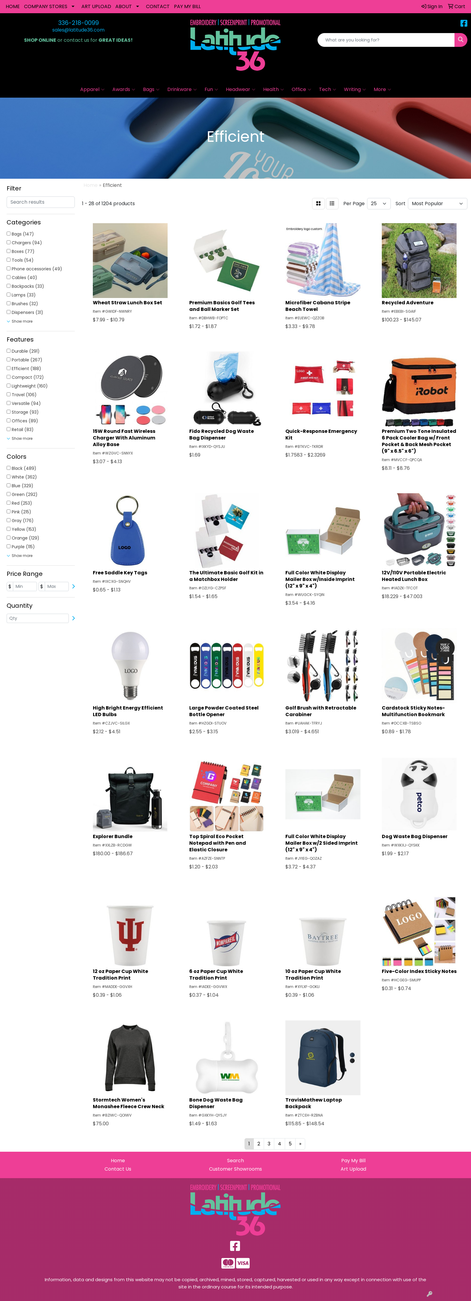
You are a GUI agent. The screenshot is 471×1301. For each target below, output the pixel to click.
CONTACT (158, 6)
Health (273, 89)
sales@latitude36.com (78, 29)
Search (235, 1160)
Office (301, 89)
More (382, 89)
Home (118, 1160)
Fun (211, 89)
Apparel (92, 89)
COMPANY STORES (45, 6)
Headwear (240, 89)
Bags (151, 89)
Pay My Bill (353, 1160)
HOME (13, 6)
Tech (327, 89)
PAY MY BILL (187, 6)
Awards (123, 89)
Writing (355, 89)
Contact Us (118, 1169)
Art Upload (353, 1169)
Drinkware (182, 89)
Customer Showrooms (235, 1169)
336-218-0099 (78, 23)
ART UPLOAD (96, 6)
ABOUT (123, 6)
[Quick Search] (386, 40)
